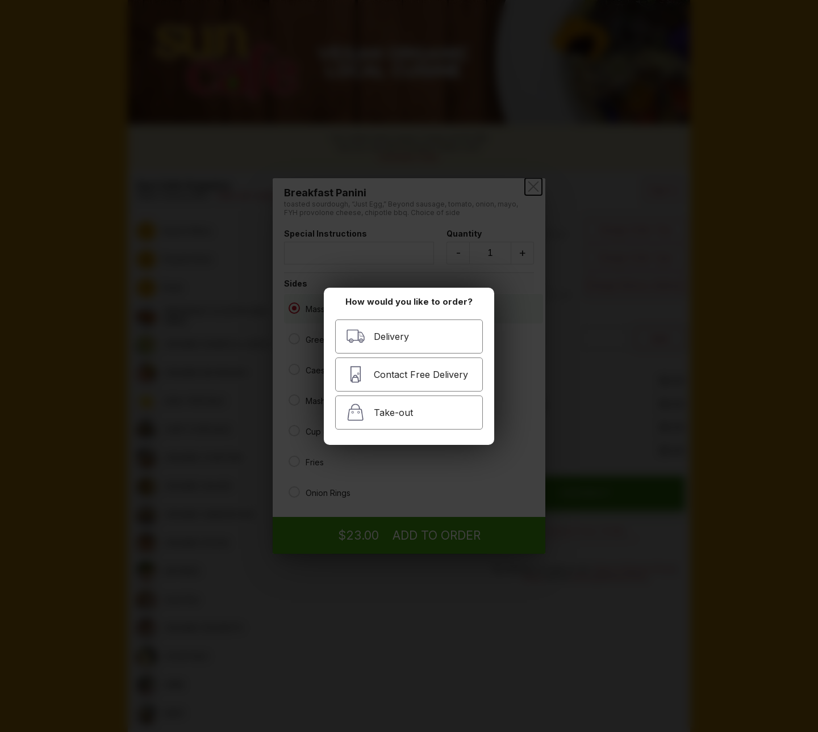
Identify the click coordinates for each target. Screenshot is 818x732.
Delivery (377, 336)
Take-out (379, 412)
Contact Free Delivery (407, 374)
